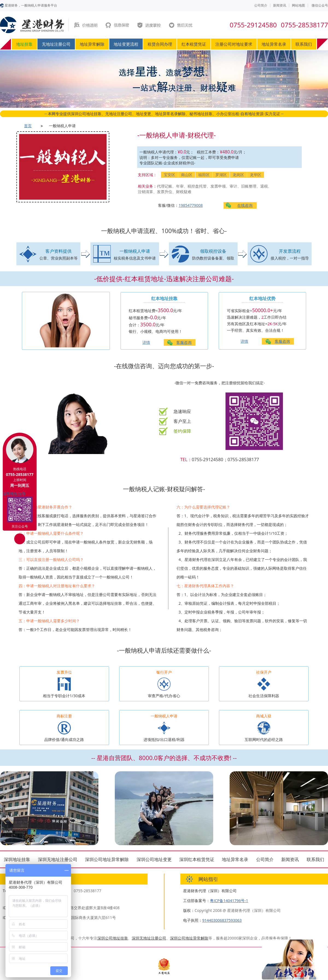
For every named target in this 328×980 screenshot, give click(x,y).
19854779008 (190, 205)
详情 (146, 342)
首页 (28, 125)
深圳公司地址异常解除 (107, 859)
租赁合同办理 (160, 44)
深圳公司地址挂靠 (112, 938)
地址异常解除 (92, 44)
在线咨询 (245, 205)
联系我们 (303, 44)
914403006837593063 (222, 920)
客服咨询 (184, 342)
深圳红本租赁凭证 (196, 859)
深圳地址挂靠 (17, 859)
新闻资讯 (279, 5)
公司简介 (260, 5)
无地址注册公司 (56, 44)
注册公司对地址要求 (233, 44)
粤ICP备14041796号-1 (229, 900)
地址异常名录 (274, 44)
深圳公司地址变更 (154, 859)
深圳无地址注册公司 (57, 859)
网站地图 (298, 5)
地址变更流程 (126, 44)
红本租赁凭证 (193, 44)
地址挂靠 (24, 44)
